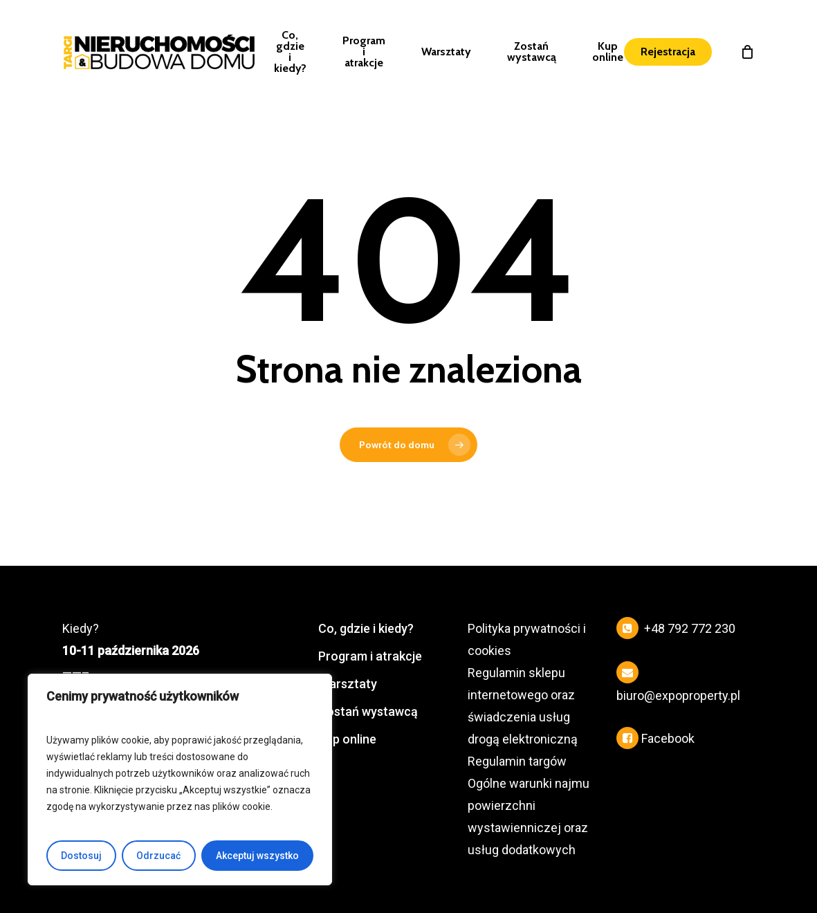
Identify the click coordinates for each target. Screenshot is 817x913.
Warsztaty (347, 683)
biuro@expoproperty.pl (678, 695)
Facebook (668, 738)
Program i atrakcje (370, 656)
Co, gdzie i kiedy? (366, 628)
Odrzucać (158, 855)
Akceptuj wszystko (257, 855)
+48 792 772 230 (689, 628)
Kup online (347, 739)
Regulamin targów (517, 761)
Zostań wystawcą (368, 711)
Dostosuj (81, 855)
